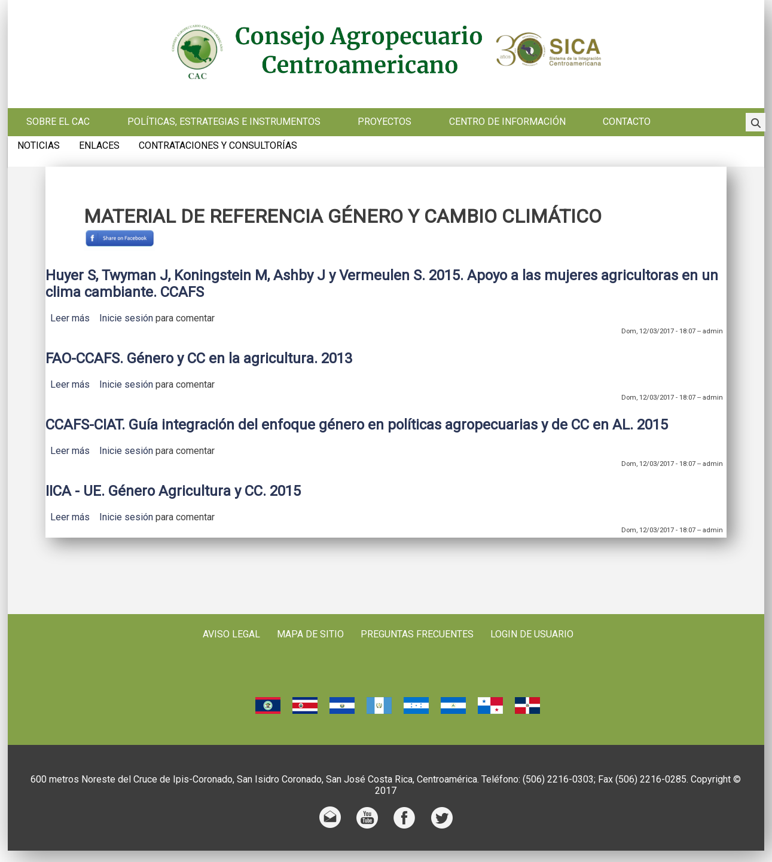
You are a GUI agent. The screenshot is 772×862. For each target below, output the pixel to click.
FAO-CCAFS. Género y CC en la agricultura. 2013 (198, 358)
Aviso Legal (231, 634)
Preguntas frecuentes (417, 634)
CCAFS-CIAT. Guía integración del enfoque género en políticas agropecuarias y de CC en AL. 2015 (356, 424)
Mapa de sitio (310, 634)
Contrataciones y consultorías (218, 146)
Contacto (627, 122)
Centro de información (507, 122)
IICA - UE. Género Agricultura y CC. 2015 (173, 491)
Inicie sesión (126, 318)
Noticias (38, 146)
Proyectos (384, 122)
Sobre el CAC (58, 122)
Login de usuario (531, 634)
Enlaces (99, 146)
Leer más (70, 318)
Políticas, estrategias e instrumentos (224, 122)
